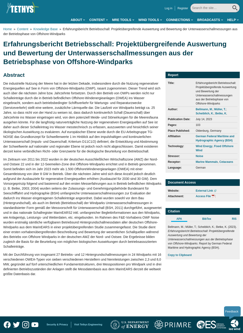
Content (97, 20)
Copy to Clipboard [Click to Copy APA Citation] (180, 255)
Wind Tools (148, 20)
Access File (203, 196)
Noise (199, 156)
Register (184, 8)
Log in (170, 8)
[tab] (181, 219)
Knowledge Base (45, 29)
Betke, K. (221, 113)
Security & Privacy (57, 324)
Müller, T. (220, 109)
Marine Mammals (207, 162)
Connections (178, 20)
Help (231, 20)
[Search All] (216, 7)
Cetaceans (226, 162)
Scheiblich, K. (205, 113)
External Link (204, 190)
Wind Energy (204, 146)
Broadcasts (208, 20)
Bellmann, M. (204, 109)
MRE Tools (121, 20)
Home (7, 29)
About (76, 20)
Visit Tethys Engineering (88, 324)
